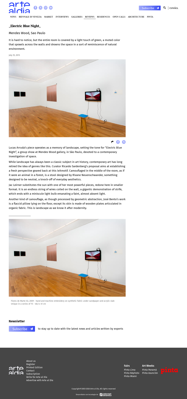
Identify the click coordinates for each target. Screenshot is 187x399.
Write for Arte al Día (36, 377)
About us (31, 361)
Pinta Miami (130, 376)
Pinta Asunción (150, 373)
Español (173, 8)
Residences (103, 16)
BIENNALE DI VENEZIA (30, 16)
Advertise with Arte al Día (39, 380)
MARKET (48, 16)
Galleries (76, 16)
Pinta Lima (129, 369)
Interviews (62, 16)
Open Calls (119, 16)
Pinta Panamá (149, 369)
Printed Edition (34, 367)
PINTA (150, 16)
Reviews (89, 16)
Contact (30, 370)
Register (30, 364)
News (13, 16)
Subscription (33, 373)
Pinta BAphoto (131, 373)
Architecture (136, 16)
